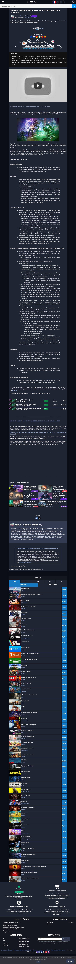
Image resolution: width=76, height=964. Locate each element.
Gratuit (35, 518)
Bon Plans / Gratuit (24, 953)
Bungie (14, 390)
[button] (73, 2)
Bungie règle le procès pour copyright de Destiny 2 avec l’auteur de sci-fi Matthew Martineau (30, 507)
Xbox (4, 952)
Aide (70, 961)
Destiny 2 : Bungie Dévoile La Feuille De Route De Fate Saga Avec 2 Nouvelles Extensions (59, 507)
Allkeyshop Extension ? (9, 944)
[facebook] (36, 529)
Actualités (34, 15)
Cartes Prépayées (23, 952)
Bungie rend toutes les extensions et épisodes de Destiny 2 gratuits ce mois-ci (30, 515)
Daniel (41, 28)
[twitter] (39, 529)
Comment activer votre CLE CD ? (11, 941)
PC (3, 950)
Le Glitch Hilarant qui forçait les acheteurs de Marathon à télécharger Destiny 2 (30, 499)
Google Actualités (25, 574)
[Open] (3, 2)
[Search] (74, 6)
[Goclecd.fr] (31, 2)
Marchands (50, 936)
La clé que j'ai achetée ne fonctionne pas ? (14, 939)
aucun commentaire (30, 17)
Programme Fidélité (24, 950)
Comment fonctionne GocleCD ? (11, 934)
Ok (38, 961)
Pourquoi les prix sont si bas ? (10, 937)
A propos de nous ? (8, 936)
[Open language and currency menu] (58, 2)
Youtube (71, 934)
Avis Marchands (23, 955)
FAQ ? (4, 942)
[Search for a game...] (38, 6)
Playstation (6, 955)
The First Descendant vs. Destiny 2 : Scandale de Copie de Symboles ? (56, 515)
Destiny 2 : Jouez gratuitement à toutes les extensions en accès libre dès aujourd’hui (59, 499)
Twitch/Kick (50, 934)
